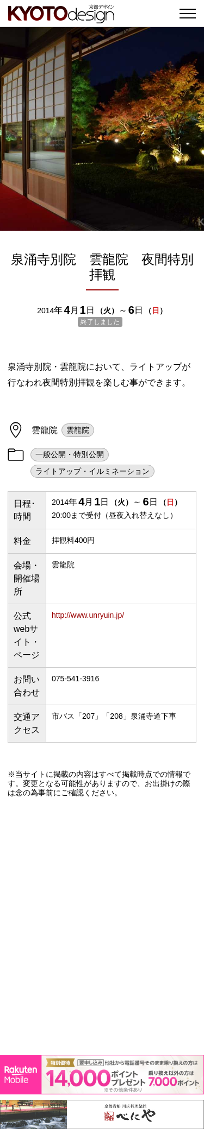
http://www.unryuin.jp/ (88, 615)
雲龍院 (77, 430)
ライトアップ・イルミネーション (92, 471)
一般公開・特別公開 (69, 454)
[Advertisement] (102, 926)
